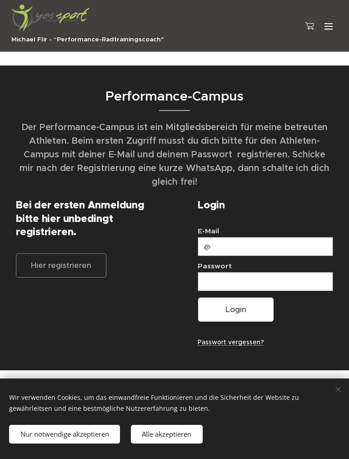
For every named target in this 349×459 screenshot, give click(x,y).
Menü (328, 26)
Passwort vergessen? (231, 342)
